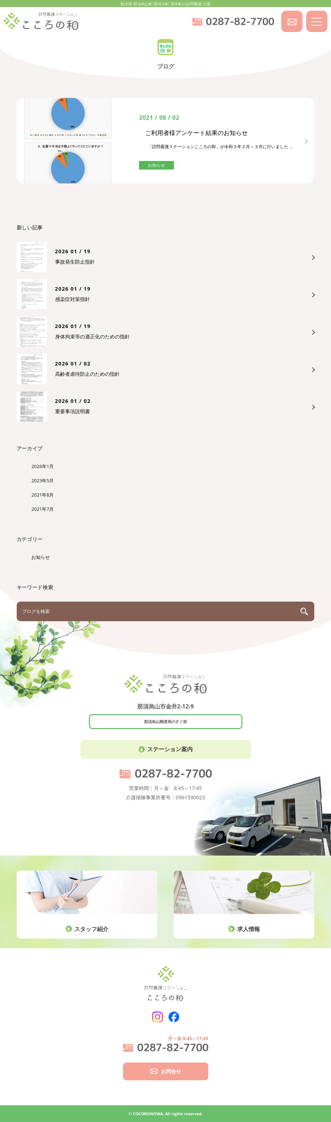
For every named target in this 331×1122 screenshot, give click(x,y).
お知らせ (40, 557)
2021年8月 (42, 495)
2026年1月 (42, 466)
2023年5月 (42, 480)
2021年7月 (42, 509)
